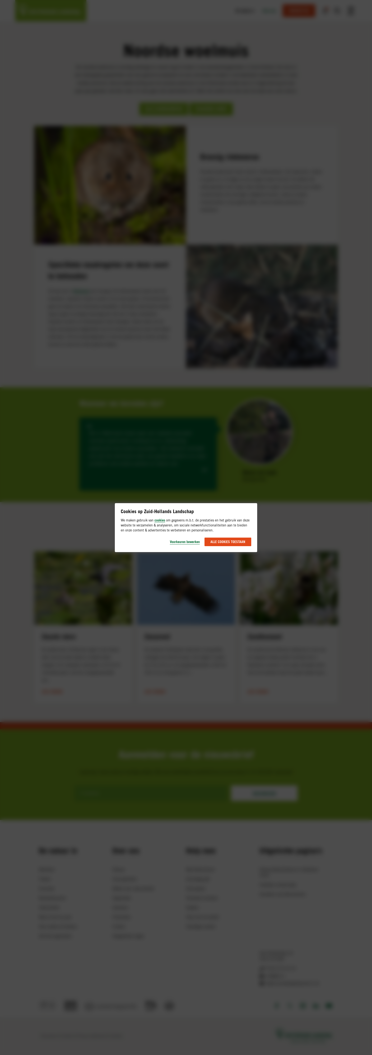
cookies (159, 520)
